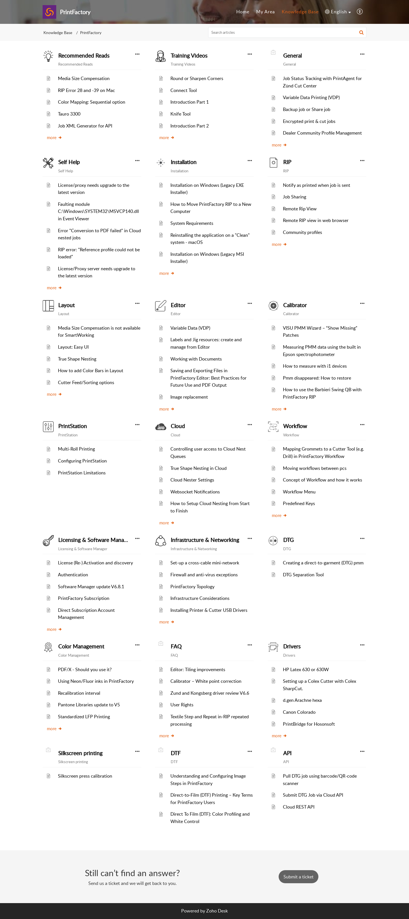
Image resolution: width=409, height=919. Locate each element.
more (54, 137)
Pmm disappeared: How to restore (317, 378)
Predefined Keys (299, 503)
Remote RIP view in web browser (316, 220)
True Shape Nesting (77, 359)
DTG (288, 540)
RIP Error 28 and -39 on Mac (86, 90)
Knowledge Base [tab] (300, 12)
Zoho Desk (217, 911)
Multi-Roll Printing (76, 449)
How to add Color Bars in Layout (90, 370)
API (287, 753)
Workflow (295, 426)
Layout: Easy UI (73, 347)
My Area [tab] (265, 12)
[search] (287, 32)
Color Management (81, 646)
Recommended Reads (83, 55)
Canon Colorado (299, 712)
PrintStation (72, 426)
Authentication (73, 575)
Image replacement (189, 397)
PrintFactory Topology (192, 586)
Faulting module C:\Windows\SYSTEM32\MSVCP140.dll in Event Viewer (98, 211)
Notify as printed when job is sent (316, 185)
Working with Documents (196, 359)
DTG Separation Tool (303, 575)
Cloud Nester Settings (192, 480)
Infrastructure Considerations (199, 598)
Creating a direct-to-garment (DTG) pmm (323, 563)
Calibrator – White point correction (205, 681)
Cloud (178, 426)
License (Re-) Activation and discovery (95, 563)
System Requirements (191, 223)
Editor (178, 305)
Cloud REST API (298, 807)
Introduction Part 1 (189, 102)
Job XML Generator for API (85, 126)
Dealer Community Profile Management (322, 133)
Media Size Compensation (84, 78)
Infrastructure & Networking (205, 540)
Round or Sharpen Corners (196, 78)
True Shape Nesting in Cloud (198, 468)
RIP (287, 162)
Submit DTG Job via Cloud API (313, 795)
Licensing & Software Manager (95, 540)
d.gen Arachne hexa (302, 700)
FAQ (176, 646)
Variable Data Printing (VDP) (311, 97)
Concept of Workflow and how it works (322, 480)
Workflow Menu (299, 492)
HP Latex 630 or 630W (306, 669)
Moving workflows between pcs (315, 468)
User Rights (181, 705)
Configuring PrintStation (82, 461)
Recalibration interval (79, 693)
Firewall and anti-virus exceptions (204, 575)
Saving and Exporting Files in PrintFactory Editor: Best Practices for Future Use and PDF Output (208, 377)
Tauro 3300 (69, 114)
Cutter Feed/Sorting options (86, 382)
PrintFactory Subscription (83, 598)
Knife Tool (180, 114)
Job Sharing (294, 197)
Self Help (69, 162)
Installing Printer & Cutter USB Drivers (208, 610)
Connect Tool (183, 90)
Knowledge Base (57, 32)
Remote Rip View (300, 209)
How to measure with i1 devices (315, 366)
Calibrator (295, 305)
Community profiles (302, 232)
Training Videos (189, 55)
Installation (184, 162)
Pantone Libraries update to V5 (89, 705)
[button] (338, 11)
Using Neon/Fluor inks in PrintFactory (96, 681)
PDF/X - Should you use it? (85, 669)
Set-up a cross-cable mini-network (204, 563)
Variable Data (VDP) (190, 328)
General (292, 55)
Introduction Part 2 (189, 126)
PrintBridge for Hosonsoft (309, 724)
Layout (66, 305)
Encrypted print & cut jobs (309, 121)
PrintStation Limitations (82, 473)
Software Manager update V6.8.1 (91, 586)
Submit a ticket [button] (298, 877)
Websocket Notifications (195, 492)
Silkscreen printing (80, 753)
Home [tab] (242, 12)
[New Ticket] (298, 877)
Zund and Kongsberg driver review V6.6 (209, 693)
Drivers (292, 646)
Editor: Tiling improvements (197, 669)
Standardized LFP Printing (84, 716)
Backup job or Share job (306, 109)
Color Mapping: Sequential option (91, 102)
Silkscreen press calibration (85, 776)
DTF (176, 753)
